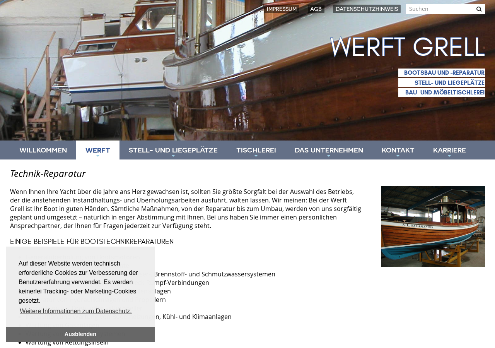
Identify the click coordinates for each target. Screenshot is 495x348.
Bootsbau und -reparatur (444, 72)
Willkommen (43, 150)
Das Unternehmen (329, 152)
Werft (97, 152)
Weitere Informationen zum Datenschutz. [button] (76, 311)
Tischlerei (256, 152)
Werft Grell (407, 47)
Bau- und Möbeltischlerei (445, 92)
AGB (316, 9)
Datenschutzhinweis (367, 9)
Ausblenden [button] (80, 334)
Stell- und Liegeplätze (450, 82)
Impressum (282, 9)
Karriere (449, 152)
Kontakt (398, 152)
